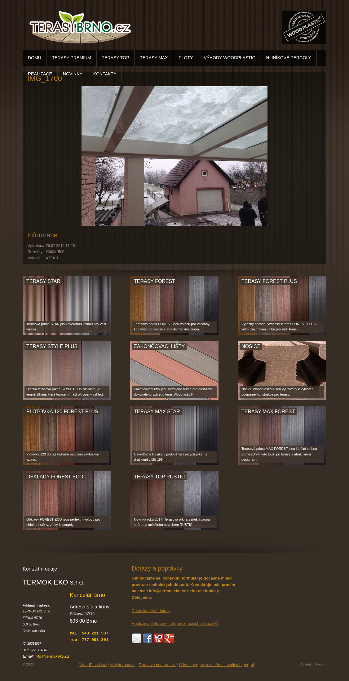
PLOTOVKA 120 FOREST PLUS (62, 411)
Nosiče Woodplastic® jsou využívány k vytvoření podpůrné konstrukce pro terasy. (278, 392)
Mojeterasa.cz (122, 664)
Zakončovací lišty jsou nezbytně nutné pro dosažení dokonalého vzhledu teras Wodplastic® (173, 392)
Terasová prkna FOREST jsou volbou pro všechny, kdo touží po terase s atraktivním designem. (172, 326)
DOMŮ (34, 57)
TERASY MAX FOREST (268, 411)
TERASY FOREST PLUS (269, 281)
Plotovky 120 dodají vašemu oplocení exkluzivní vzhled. (62, 457)
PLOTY (186, 57)
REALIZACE (40, 73)
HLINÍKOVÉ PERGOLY (288, 57)
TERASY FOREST (154, 281)
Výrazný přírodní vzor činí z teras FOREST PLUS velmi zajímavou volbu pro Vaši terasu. (278, 326)
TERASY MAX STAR (157, 411)
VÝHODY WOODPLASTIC (229, 57)
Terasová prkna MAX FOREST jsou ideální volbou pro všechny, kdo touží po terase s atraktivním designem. (279, 454)
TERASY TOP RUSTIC (159, 476)
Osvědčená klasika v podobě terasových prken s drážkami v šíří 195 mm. (170, 457)
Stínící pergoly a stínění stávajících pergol (216, 664)
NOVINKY (72, 73)
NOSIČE (250, 346)
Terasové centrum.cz (157, 664)
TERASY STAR (43, 281)
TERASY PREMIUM (71, 57)
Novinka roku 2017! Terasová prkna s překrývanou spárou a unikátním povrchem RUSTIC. (172, 522)
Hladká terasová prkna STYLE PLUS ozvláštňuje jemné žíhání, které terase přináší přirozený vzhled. (65, 392)
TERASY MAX (154, 57)
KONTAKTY (104, 73)
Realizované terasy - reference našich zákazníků (175, 623)
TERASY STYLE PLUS (51, 346)
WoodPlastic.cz (93, 664)
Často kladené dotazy (151, 610)
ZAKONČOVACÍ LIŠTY (159, 346)
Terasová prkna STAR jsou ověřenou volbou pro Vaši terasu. (66, 326)
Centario (319, 664)
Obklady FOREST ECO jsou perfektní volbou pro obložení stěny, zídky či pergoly (63, 522)
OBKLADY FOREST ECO (54, 476)
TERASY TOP (115, 57)
